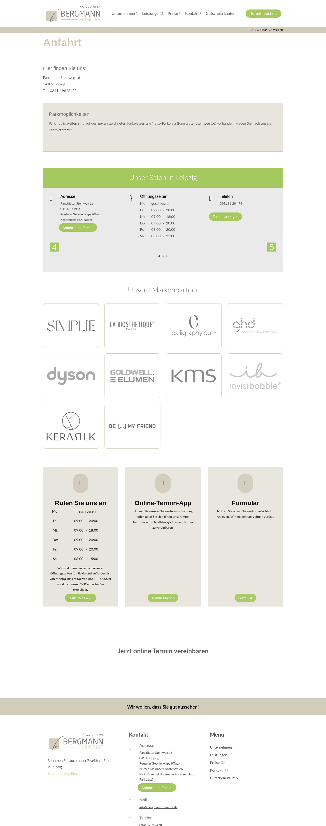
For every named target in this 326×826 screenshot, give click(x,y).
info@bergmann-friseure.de (158, 807)
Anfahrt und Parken (78, 227)
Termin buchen (263, 13)
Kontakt (193, 13)
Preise (174, 13)
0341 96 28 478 (272, 30)
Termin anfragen (225, 216)
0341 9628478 (81, 598)
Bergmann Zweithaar (64, 773)
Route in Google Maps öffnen (81, 214)
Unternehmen (124, 13)
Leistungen (152, 13)
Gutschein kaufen (220, 13)
